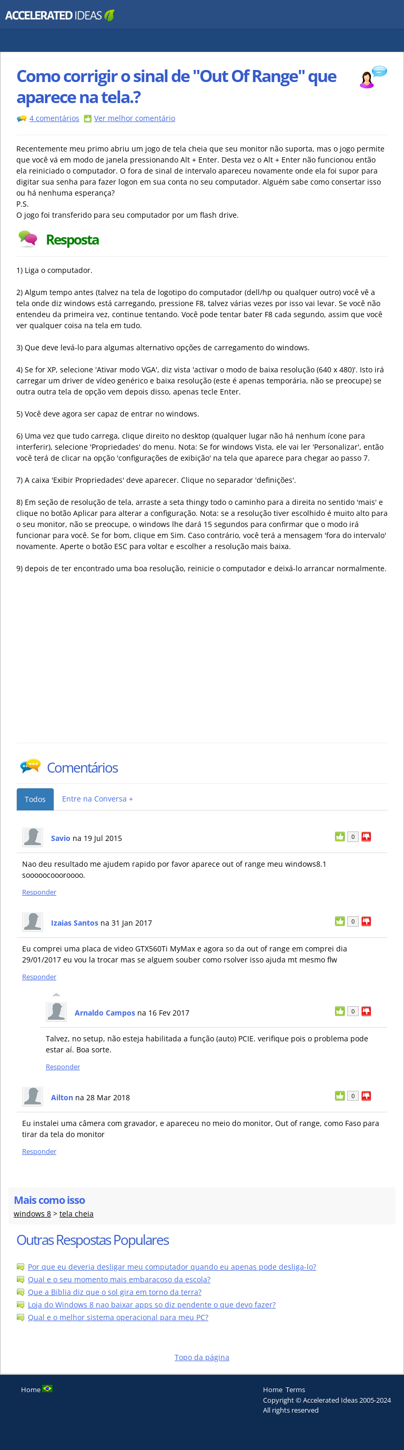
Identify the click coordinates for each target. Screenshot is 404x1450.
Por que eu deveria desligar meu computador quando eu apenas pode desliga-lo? (172, 1267)
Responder (39, 892)
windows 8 (32, 1214)
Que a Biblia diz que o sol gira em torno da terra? (114, 1292)
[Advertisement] (108, 664)
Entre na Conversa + (97, 799)
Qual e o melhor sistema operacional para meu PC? (118, 1317)
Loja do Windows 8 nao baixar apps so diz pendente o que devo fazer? (152, 1305)
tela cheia (76, 1214)
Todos (35, 799)
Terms (295, 1389)
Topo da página (202, 1357)
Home (272, 1389)
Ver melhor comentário (134, 118)
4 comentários (54, 118)
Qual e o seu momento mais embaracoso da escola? (119, 1279)
